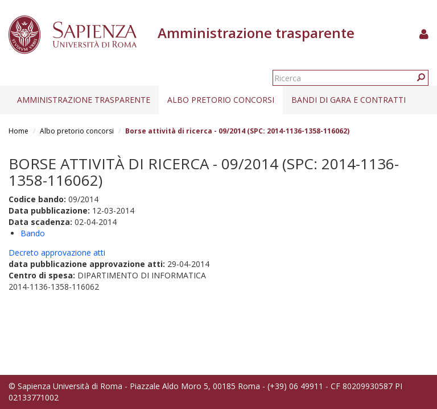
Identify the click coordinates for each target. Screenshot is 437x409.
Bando (32, 233)
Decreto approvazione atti (57, 252)
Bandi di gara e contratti (348, 99)
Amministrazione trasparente (83, 99)
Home (18, 131)
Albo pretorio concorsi (220, 99)
